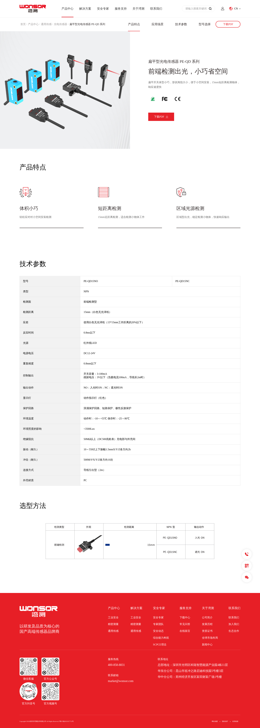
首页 (23, 24)
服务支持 (121, 8)
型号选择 (205, 24)
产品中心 (67, 8)
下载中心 (185, 617)
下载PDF (228, 24)
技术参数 (181, 24)
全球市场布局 (210, 637)
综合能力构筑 (161, 637)
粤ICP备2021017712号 (66, 721)
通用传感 (46, 24)
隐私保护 (225, 721)
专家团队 (158, 624)
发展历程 (207, 624)
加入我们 (233, 624)
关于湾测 (138, 8)
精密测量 (113, 624)
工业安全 (113, 617)
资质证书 (207, 631)
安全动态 (158, 631)
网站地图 (215, 721)
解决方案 (85, 8)
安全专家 (103, 8)
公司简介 (207, 617)
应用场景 (157, 24)
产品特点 (134, 24)
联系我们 (156, 8)
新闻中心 (207, 644)
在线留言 (185, 631)
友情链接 (235, 721)
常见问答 (185, 624)
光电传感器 (60, 24)
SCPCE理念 (159, 644)
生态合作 (233, 631)
